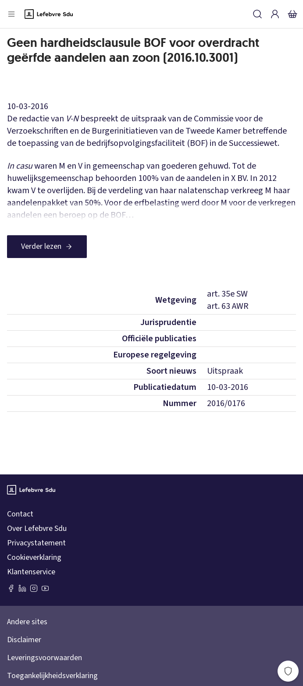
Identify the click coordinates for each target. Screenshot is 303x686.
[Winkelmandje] (292, 14)
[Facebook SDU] (11, 588)
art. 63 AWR (228, 306)
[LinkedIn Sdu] (22, 588)
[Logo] (49, 14)
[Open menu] (11, 14)
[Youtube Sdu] (45, 588)
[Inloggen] (275, 14)
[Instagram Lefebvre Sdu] (34, 588)
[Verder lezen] (47, 246)
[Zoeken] (257, 14)
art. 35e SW (227, 294)
